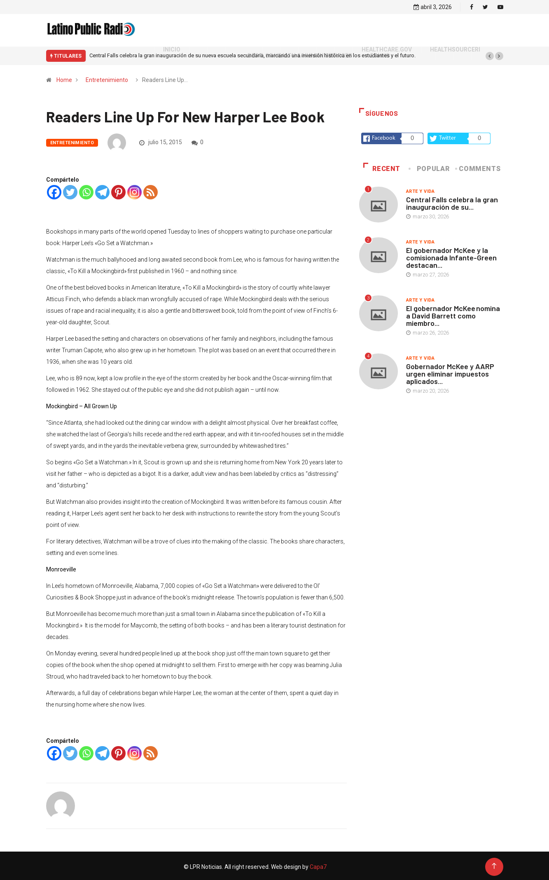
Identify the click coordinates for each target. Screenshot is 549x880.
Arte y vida (420, 189)
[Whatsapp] (86, 190)
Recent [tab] (382, 167)
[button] (490, 54)
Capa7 (317, 864)
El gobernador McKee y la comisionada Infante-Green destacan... (451, 255)
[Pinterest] (118, 190)
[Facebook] (54, 190)
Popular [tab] (429, 167)
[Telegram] (102, 190)
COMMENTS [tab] (478, 167)
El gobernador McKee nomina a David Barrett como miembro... (453, 313)
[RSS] (150, 190)
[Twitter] (70, 190)
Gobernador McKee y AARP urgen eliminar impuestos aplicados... (450, 372)
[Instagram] (134, 190)
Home (64, 78)
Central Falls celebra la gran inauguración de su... (452, 201)
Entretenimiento (107, 78)
